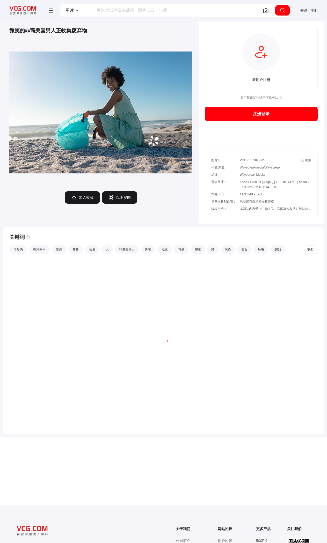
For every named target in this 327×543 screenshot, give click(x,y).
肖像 (181, 249)
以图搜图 (119, 197)
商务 (75, 249)
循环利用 (39, 249)
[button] (72, 10)
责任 (59, 249)
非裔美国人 (127, 249)
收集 (92, 249)
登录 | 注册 (309, 10)
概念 (165, 249)
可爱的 (18, 249)
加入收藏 (82, 197)
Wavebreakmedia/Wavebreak (260, 167)
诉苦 (148, 249)
